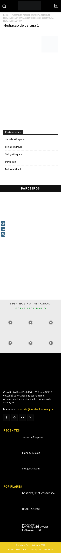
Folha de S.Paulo (13, 147)
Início (6, 15)
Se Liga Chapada (13, 154)
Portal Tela (10, 162)
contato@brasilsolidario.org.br (35, 409)
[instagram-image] (10, 322)
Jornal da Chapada (15, 139)
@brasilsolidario (30, 308)
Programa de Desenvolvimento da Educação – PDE (35, 527)
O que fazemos (31, 508)
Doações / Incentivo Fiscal (39, 493)
